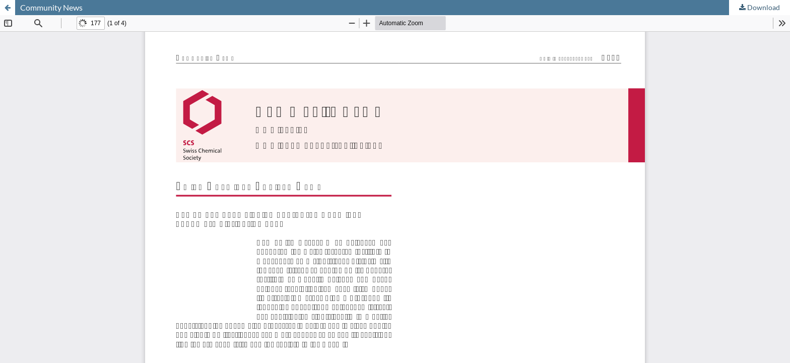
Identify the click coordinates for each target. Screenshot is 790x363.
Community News (51, 7)
